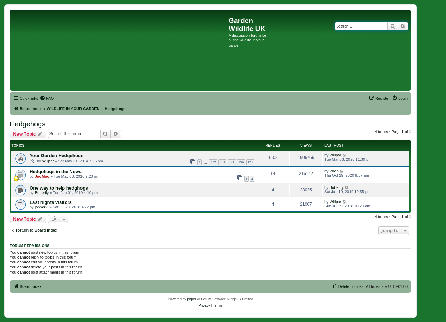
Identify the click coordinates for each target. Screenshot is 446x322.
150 (241, 162)
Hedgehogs (27, 124)
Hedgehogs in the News (56, 171)
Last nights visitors (51, 202)
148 (222, 162)
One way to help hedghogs (59, 188)
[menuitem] (47, 98)
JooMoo (42, 176)
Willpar (48, 161)
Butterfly (42, 193)
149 (231, 162)
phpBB (192, 299)
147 (213, 162)
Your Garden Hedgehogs (56, 155)
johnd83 (41, 207)
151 (250, 162)
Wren (334, 171)
